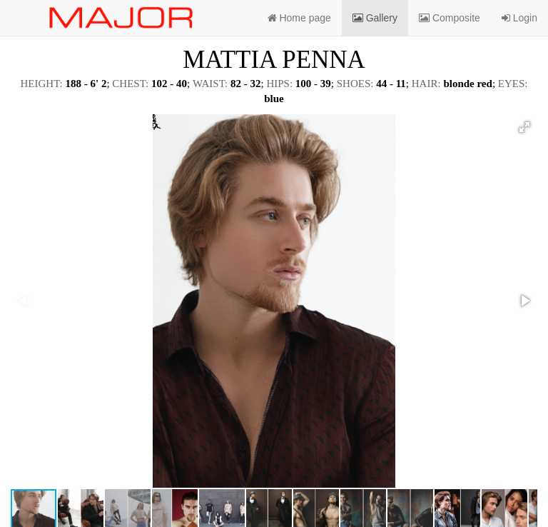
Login (519, 18)
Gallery (374, 18)
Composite (449, 18)
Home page (299, 18)
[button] (524, 127)
